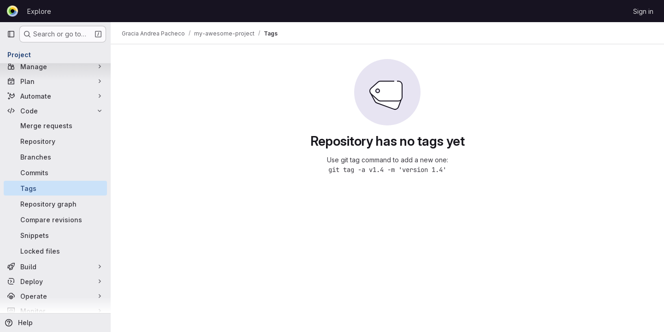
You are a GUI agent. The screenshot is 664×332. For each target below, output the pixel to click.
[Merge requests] (55, 125)
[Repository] (55, 141)
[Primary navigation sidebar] (11, 34)
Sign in (643, 11)
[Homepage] (12, 11)
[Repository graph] (55, 203)
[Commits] (55, 172)
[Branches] (55, 156)
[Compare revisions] (55, 219)
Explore (39, 11)
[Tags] (55, 188)
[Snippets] (55, 235)
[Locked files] (55, 250)
